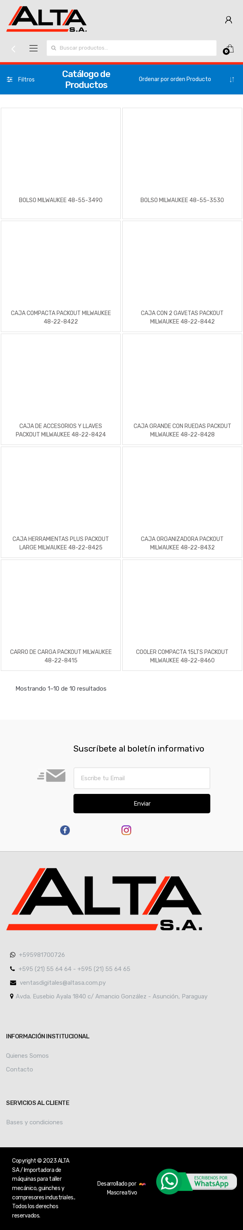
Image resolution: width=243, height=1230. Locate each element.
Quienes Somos (27, 1055)
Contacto (19, 1069)
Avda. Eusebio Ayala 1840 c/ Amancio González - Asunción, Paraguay (108, 996)
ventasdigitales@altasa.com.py (58, 982)
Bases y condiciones (34, 1122)
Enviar (142, 803)
